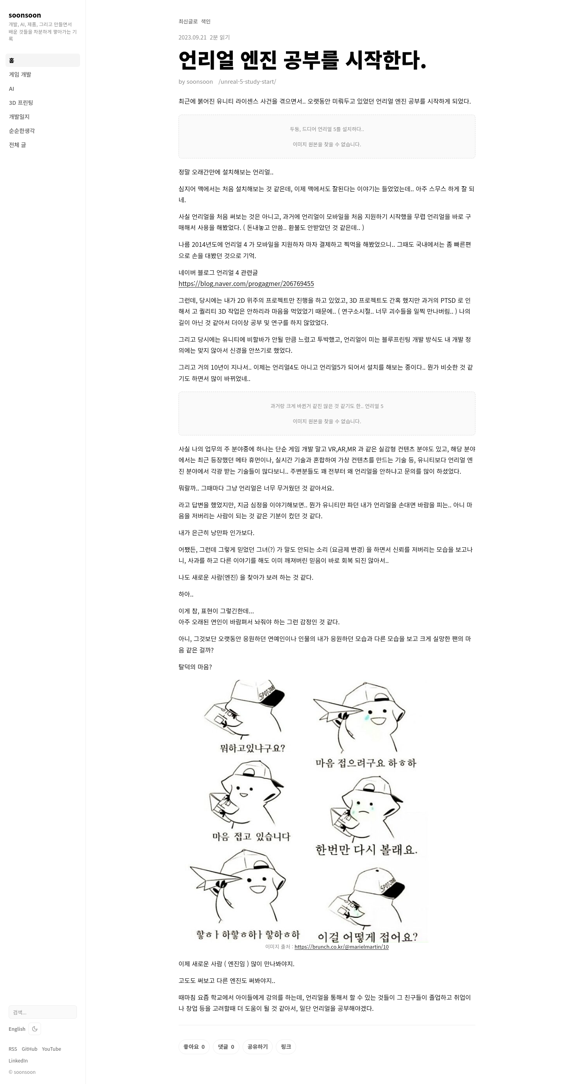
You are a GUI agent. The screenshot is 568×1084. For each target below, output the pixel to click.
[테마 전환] (35, 1029)
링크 (286, 1046)
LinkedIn (18, 1060)
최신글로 (188, 21)
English (17, 1028)
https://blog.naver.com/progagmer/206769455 (246, 283)
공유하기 (258, 1046)
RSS (13, 1048)
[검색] (43, 1012)
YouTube (51, 1048)
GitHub (30, 1048)
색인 (206, 21)
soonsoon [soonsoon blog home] (25, 14)
